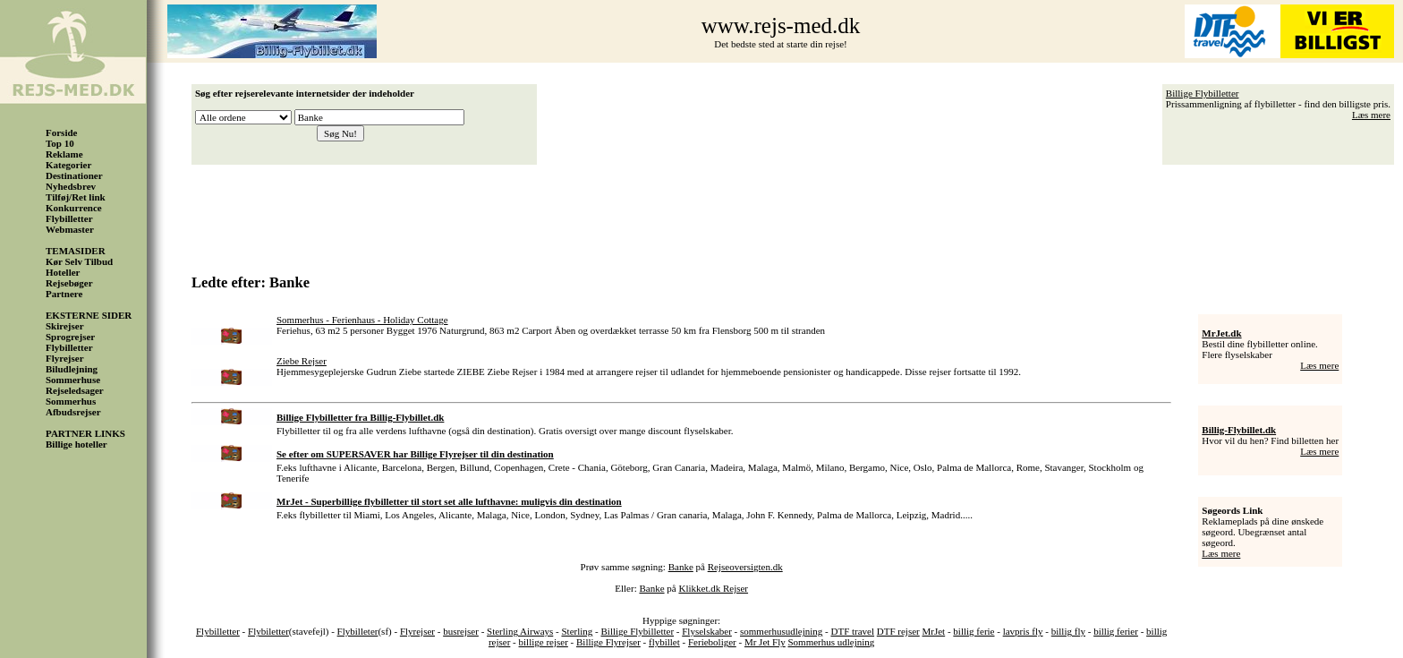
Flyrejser (65, 358)
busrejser (461, 631)
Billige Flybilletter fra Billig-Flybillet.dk (360, 417)
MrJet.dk (1221, 333)
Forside (61, 132)
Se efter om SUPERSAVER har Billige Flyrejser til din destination (415, 454)
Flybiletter (268, 631)
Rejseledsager (75, 390)
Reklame (64, 154)
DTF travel (852, 631)
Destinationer (74, 175)
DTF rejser (898, 631)
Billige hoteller (76, 444)
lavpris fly (1023, 631)
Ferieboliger (712, 642)
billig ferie (973, 631)
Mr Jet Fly (765, 642)
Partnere (64, 293)
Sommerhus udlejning (831, 642)
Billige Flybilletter (1202, 93)
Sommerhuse (73, 379)
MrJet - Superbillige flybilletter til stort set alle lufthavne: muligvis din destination (449, 501)
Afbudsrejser (73, 411)
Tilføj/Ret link (76, 197)
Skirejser (65, 325)
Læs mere (1371, 114)
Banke (680, 566)
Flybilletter (69, 218)
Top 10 (60, 143)
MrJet (934, 631)
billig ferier (1115, 631)
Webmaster (70, 229)
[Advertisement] (797, 213)
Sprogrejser (70, 336)
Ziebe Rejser (301, 360)
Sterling (576, 631)
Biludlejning (72, 368)
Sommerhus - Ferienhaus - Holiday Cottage (362, 319)
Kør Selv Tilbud (79, 261)
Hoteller (63, 272)
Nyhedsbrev (71, 186)
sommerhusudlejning (781, 631)
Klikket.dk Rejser (713, 588)
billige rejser (543, 642)
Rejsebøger (69, 283)
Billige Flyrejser (608, 642)
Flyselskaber (707, 631)
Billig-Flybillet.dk (1239, 429)
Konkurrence (74, 207)
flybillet (664, 642)
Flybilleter (357, 631)
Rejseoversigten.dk (745, 566)
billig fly (1068, 631)
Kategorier (68, 164)
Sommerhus (71, 401)
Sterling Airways (520, 631)
